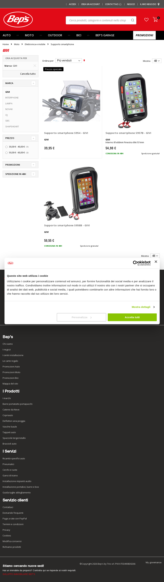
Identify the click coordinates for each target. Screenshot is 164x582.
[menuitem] (11, 35)
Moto (16, 44)
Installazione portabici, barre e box (21, 486)
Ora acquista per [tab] (16, 58)
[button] (146, 20)
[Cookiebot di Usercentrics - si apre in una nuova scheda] (135, 263)
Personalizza (82, 317)
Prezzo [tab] (9, 138)
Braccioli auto (10, 443)
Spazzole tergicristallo (14, 438)
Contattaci (113, 4)
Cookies (7, 535)
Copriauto (8, 415)
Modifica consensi (12, 541)
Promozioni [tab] (12, 164)
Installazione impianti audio (17, 481)
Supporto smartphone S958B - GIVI (67, 225)
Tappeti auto (9, 432)
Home (6, 44)
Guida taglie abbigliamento (17, 492)
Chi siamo (8, 343)
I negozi (7, 349)
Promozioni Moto (11, 372)
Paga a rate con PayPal (15, 518)
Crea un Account (90, 4)
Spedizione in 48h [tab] (15, 174)
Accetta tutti (132, 317)
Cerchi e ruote (10, 469)
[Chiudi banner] (156, 263)
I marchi (7, 398)
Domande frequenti (13, 512)
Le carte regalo (10, 360)
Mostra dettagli (141, 306)
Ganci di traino (10, 475)
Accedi (72, 4)
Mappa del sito (10, 383)
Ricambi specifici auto (14, 458)
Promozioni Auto (11, 366)
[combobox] (101, 20)
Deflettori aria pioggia (14, 420)
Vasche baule (10, 426)
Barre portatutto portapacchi (17, 403)
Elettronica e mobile (35, 44)
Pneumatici (8, 464)
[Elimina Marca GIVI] (35, 65)
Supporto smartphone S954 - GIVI (66, 133)
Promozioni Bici (10, 377)
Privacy (6, 529)
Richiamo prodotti (12, 546)
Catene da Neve (11, 409)
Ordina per (48, 60)
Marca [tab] (9, 83)
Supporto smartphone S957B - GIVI (128, 133)
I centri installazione (13, 355)
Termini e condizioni (13, 524)
